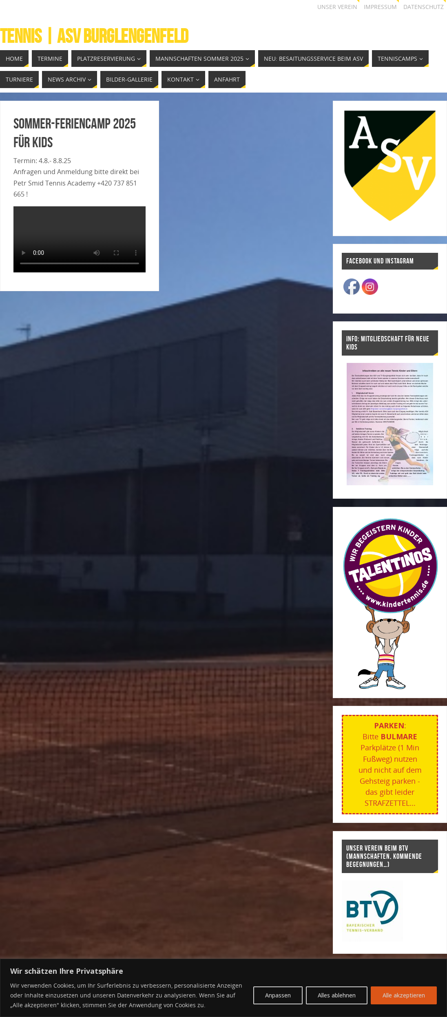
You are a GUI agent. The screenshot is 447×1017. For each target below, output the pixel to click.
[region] (223, 988)
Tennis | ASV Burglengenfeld (94, 36)
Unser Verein (337, 7)
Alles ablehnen (337, 995)
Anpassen (278, 995)
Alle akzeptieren (404, 995)
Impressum (380, 7)
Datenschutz (423, 7)
